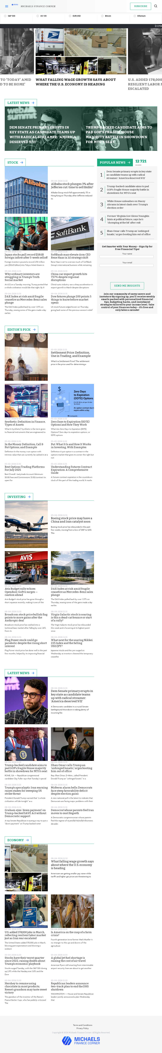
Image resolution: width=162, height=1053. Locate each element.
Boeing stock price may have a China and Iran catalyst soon (71, 520)
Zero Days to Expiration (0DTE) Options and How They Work (70, 423)
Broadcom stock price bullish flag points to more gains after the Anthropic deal (26, 617)
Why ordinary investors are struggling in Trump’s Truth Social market (22, 277)
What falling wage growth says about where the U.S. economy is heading (72, 865)
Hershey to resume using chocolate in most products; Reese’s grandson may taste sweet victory (26, 988)
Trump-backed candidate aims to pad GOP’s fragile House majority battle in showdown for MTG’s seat (26, 768)
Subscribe (140, 6)
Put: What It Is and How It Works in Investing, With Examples (71, 446)
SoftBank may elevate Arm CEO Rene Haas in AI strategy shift (70, 256)
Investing (18, 497)
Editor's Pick (21, 329)
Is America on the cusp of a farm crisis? (71, 934)
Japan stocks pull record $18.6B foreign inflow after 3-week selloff (26, 256)
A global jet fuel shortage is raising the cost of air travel (68, 959)
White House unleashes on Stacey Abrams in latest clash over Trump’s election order (127, 204)
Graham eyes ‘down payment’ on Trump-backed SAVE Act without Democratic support (25, 813)
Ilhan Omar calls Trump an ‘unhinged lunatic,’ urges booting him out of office (71, 768)
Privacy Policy (83, 1028)
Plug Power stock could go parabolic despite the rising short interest (26, 643)
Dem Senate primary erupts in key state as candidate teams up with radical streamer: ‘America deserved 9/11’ (72, 696)
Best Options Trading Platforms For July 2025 (25, 468)
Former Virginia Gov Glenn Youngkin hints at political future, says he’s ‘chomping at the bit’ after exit (128, 219)
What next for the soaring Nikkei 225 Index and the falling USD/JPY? (72, 643)
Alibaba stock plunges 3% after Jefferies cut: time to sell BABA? (72, 185)
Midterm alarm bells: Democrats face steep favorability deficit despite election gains (71, 790)
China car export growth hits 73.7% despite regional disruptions (69, 277)
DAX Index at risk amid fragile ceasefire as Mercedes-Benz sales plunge (26, 299)
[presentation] (127, 276)
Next (149, 51)
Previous (13, 51)
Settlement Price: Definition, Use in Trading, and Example (71, 354)
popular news (115, 162)
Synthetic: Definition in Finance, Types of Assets (25, 423)
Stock (15, 162)
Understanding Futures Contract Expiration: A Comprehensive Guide (71, 469)
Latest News (20, 103)
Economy (18, 840)
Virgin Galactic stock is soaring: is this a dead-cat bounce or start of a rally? (71, 617)
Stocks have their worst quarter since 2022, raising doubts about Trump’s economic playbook (25, 960)
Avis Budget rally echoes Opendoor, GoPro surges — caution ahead (21, 591)
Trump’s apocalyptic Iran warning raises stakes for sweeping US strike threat (26, 790)
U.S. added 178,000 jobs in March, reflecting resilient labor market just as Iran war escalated (25, 935)
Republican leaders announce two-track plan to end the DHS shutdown (70, 986)
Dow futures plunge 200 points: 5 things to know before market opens (71, 299)
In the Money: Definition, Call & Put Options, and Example (24, 446)
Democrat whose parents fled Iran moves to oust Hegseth (72, 812)
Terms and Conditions (82, 1025)
